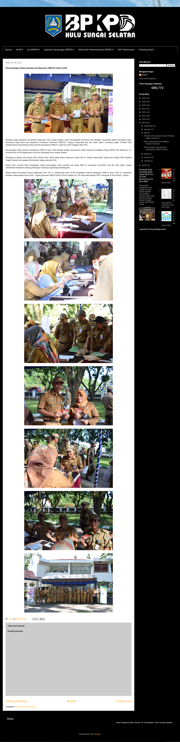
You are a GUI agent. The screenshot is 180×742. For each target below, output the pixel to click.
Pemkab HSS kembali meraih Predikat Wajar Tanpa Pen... (159, 137)
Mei (146, 133)
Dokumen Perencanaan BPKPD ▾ (96, 49)
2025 (144, 102)
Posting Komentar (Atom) (26, 707)
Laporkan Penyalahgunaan (152, 229)
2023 (144, 109)
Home (8, 49)
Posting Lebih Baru (16, 701)
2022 (144, 112)
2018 (144, 165)
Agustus (147, 129)
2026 (144, 98)
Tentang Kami (146, 49)
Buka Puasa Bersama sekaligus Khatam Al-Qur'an (156, 142)
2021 (144, 116)
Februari (147, 157)
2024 (144, 105)
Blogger (97, 734)
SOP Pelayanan (126, 49)
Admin (144, 75)
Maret (146, 154)
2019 (144, 123)
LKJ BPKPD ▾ (33, 49)
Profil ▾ (19, 49)
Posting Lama (124, 701)
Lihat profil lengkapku (147, 78)
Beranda (71, 701)
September (148, 126)
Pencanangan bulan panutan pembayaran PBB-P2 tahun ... (157, 148)
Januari (147, 161)
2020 (144, 119)
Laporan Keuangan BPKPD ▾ (59, 49)
